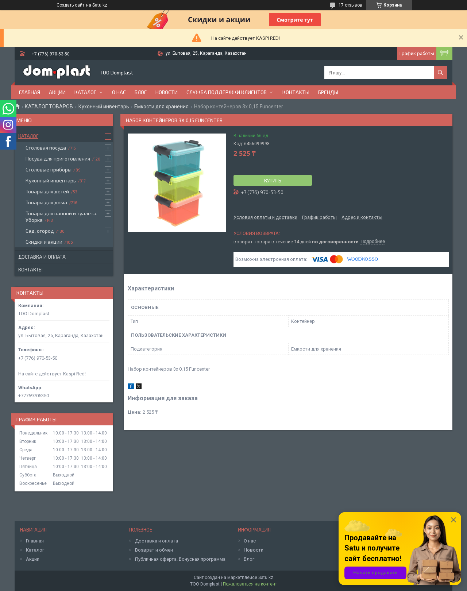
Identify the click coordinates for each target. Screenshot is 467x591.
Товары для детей (47, 191)
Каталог (85, 92)
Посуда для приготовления (58, 158)
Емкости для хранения (161, 106)
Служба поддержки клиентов (226, 92)
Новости (166, 92)
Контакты (295, 92)
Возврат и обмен (154, 550)
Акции (57, 92)
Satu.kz (265, 577)
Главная (29, 92)
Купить (272, 181)
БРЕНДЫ (328, 92)
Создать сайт (70, 5)
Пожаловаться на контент (250, 584)
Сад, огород (40, 231)
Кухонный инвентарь (103, 106)
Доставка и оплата (42, 257)
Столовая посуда (46, 147)
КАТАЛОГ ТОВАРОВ (49, 106)
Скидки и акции (44, 242)
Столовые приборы (49, 169)
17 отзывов (350, 5)
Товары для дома (46, 202)
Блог (141, 92)
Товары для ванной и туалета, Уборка (61, 216)
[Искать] (440, 72)
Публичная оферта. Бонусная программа (180, 559)
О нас (119, 92)
